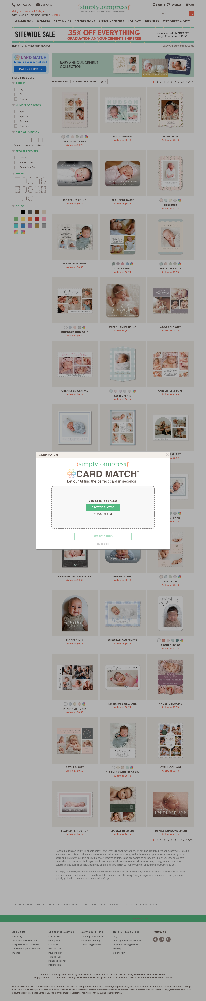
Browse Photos (103, 507)
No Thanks (103, 543)
